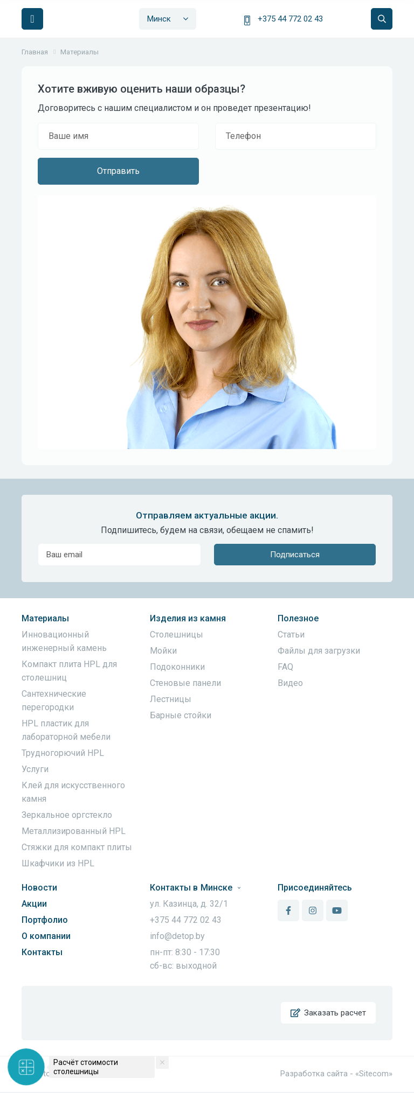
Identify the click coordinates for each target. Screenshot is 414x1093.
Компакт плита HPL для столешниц (69, 671)
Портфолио (45, 920)
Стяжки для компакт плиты (77, 847)
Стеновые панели (185, 683)
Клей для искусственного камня (73, 792)
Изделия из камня (188, 618)
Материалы (45, 618)
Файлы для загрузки (319, 651)
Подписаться (295, 554)
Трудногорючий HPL (63, 753)
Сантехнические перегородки (54, 700)
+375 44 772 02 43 (290, 19)
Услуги (35, 769)
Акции (34, 904)
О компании (46, 936)
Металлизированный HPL (74, 831)
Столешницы (176, 634)
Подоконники (177, 667)
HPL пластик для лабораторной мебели (66, 730)
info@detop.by (177, 936)
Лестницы (170, 699)
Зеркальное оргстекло (67, 815)
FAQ (285, 667)
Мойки (163, 651)
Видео (290, 683)
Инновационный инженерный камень (64, 641)
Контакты (42, 952)
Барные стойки (180, 715)
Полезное (298, 618)
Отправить (118, 171)
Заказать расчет (328, 1013)
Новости (39, 887)
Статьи (291, 634)
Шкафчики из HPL (58, 863)
